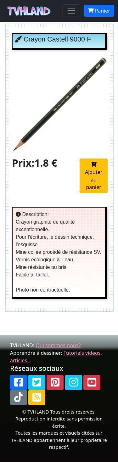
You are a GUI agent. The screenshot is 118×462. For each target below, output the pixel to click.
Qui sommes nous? (58, 345)
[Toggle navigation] (71, 10)
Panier (99, 10)
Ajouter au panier (93, 176)
